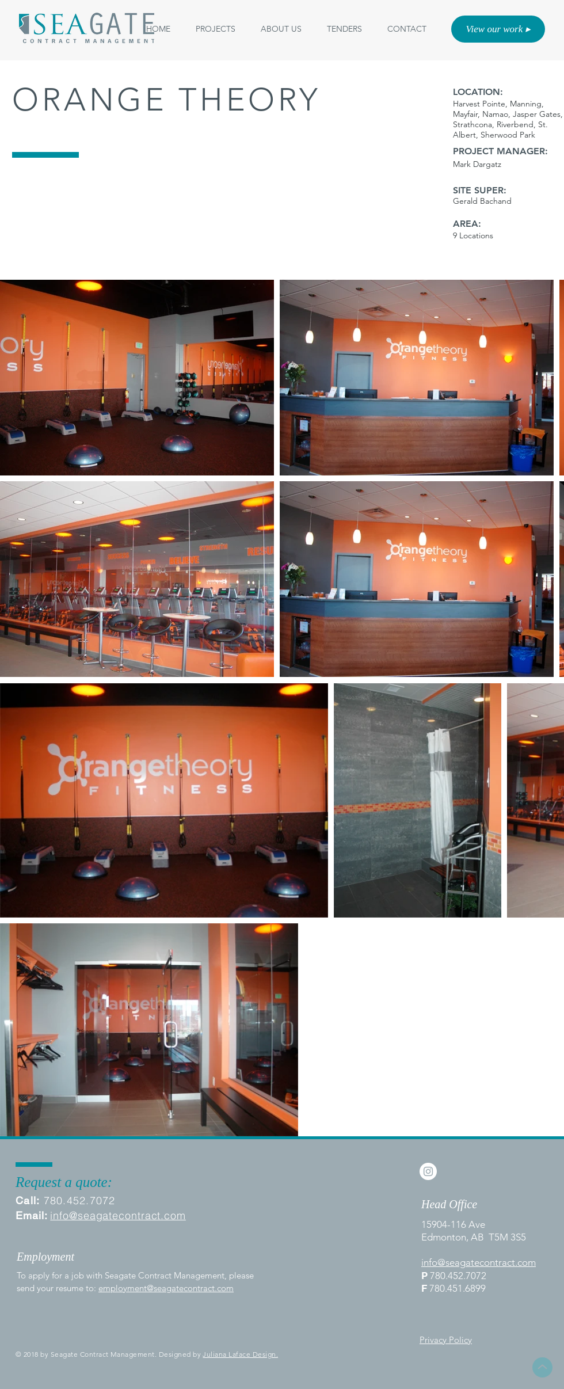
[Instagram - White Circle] (428, 1171)
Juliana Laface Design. (240, 1354)
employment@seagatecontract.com (166, 1288)
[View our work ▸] (498, 29)
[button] (281, 29)
